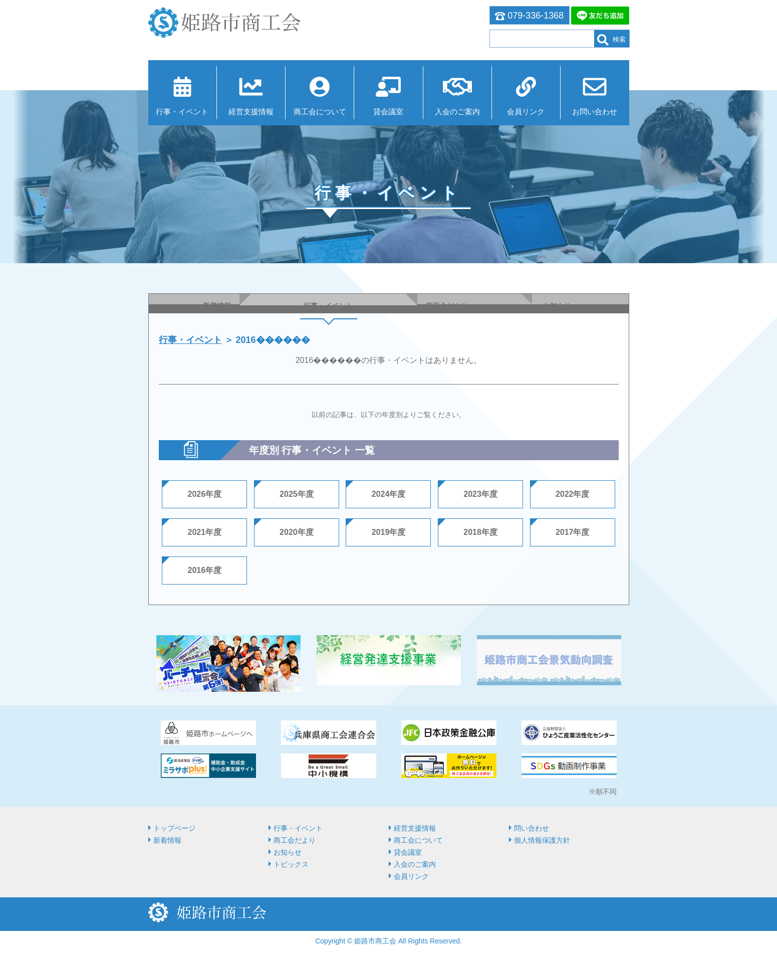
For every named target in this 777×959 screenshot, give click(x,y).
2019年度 (389, 532)
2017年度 (573, 532)
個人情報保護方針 (542, 840)
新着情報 (167, 840)
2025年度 (297, 494)
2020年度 (297, 532)
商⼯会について (320, 111)
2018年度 (480, 532)
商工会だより (295, 840)
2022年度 (573, 494)
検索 (611, 40)
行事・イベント (182, 111)
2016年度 (205, 570)
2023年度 (480, 494)
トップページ (174, 828)
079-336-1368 (529, 16)
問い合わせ (531, 828)
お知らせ (288, 852)
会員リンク (526, 111)
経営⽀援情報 (251, 111)
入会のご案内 (457, 111)
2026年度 (205, 494)
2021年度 (205, 532)
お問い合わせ (594, 111)
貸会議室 (388, 111)
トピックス (291, 864)
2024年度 (389, 494)
